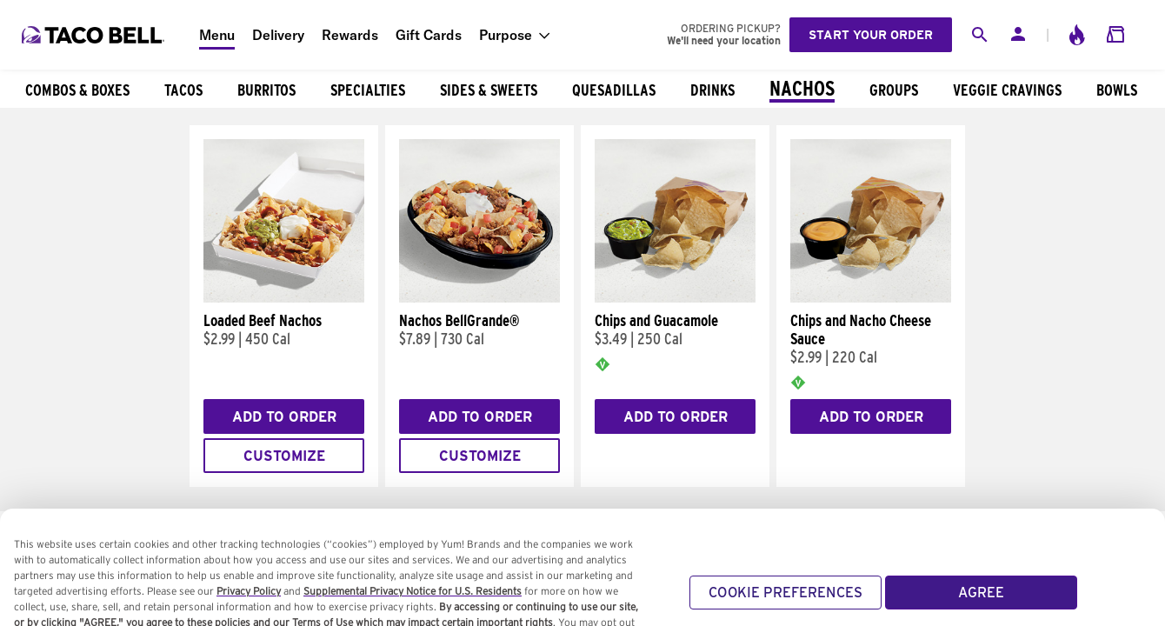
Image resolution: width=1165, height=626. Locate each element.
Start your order (871, 35)
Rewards (350, 34)
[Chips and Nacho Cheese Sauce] (870, 298)
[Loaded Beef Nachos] (283, 298)
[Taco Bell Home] (95, 34)
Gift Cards (429, 34)
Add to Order (284, 417)
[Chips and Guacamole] (675, 298)
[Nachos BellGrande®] (479, 298)
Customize (284, 456)
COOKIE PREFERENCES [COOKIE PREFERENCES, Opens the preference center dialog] (785, 601)
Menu (217, 34)
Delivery (278, 34)
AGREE (981, 601)
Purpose (505, 34)
